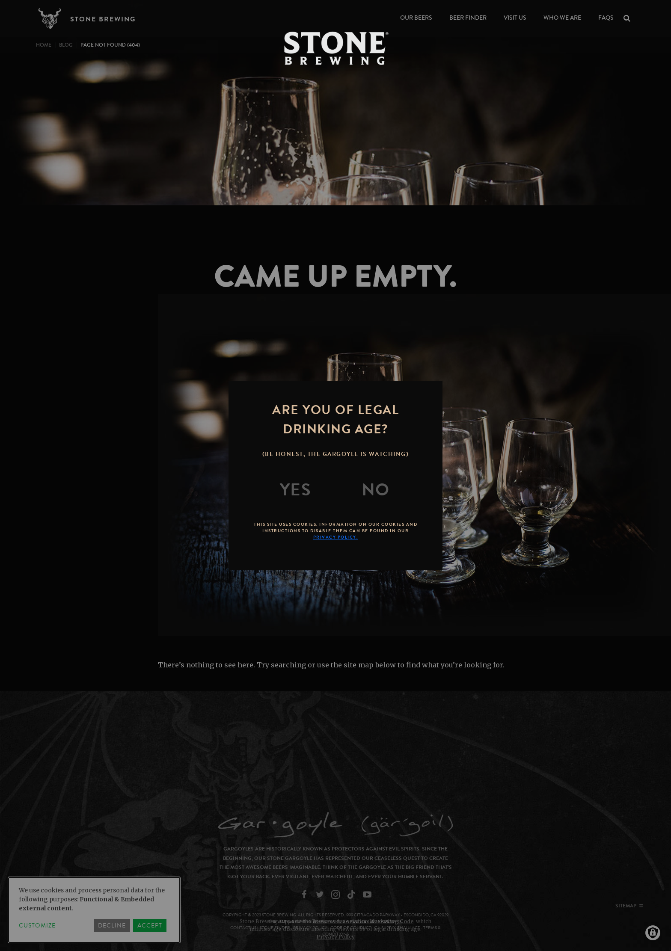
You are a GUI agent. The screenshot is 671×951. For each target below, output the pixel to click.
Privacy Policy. (335, 537)
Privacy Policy (336, 936)
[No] (375, 489)
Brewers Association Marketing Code (362, 921)
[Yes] (296, 489)
